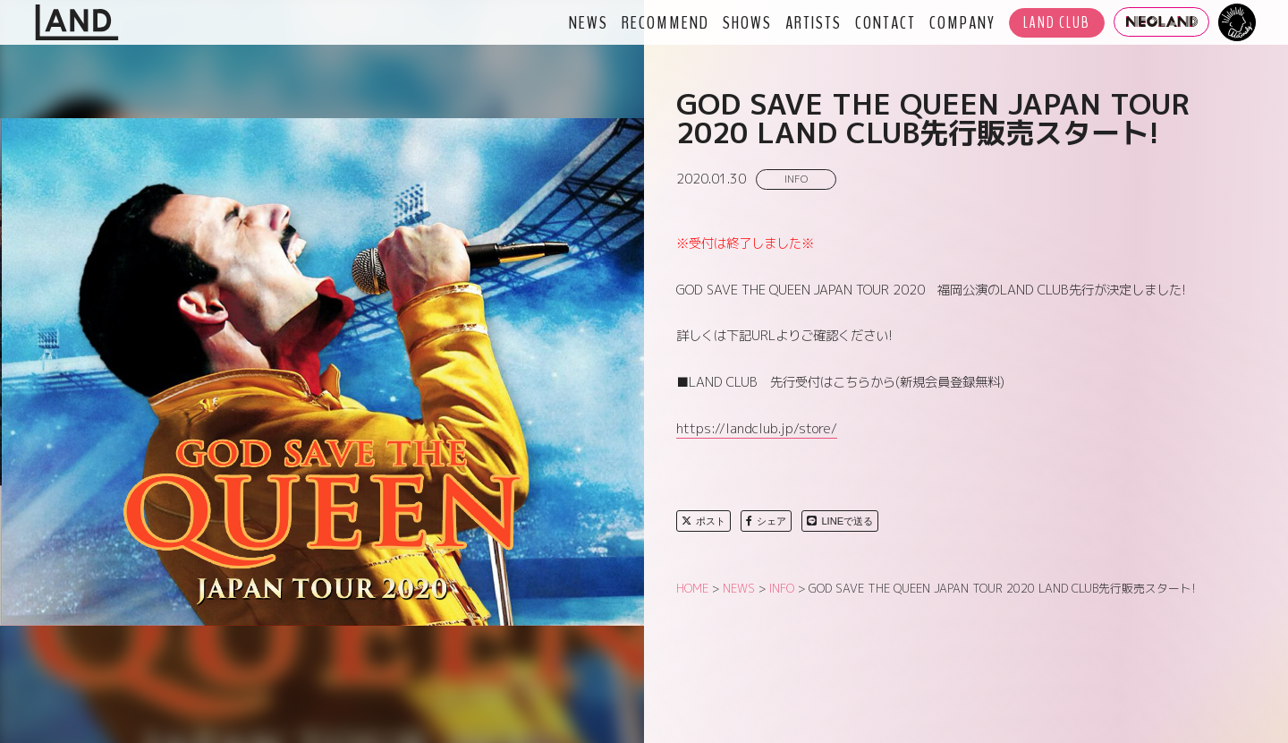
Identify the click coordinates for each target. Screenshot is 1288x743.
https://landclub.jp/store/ (756, 429)
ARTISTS (813, 22)
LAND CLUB (1056, 23)
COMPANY (962, 22)
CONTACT (885, 22)
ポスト (703, 521)
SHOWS (747, 22)
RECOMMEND (665, 22)
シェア (766, 521)
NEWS (588, 22)
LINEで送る (840, 521)
